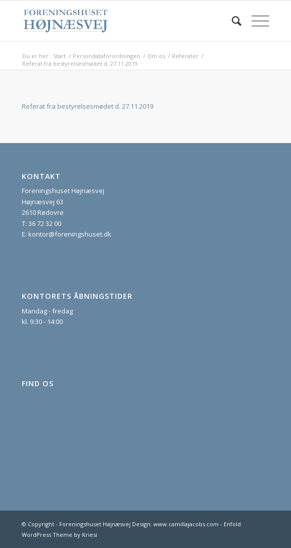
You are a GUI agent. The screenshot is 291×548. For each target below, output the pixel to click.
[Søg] (231, 21)
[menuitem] (231, 21)
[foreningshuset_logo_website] (121, 21)
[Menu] (255, 21)
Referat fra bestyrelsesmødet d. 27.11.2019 (87, 106)
